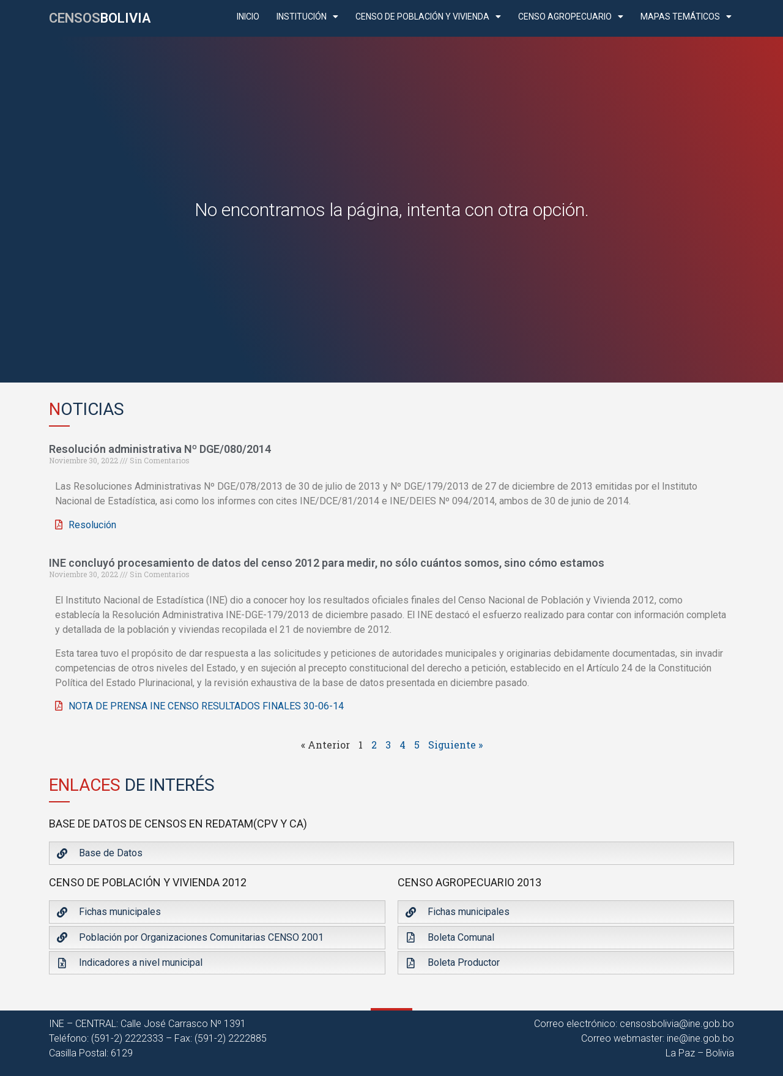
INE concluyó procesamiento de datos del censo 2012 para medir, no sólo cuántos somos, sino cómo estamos (326, 562)
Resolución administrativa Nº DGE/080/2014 (160, 449)
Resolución (92, 525)
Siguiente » (455, 744)
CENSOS (99, 18)
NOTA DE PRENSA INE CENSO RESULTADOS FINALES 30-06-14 (206, 706)
